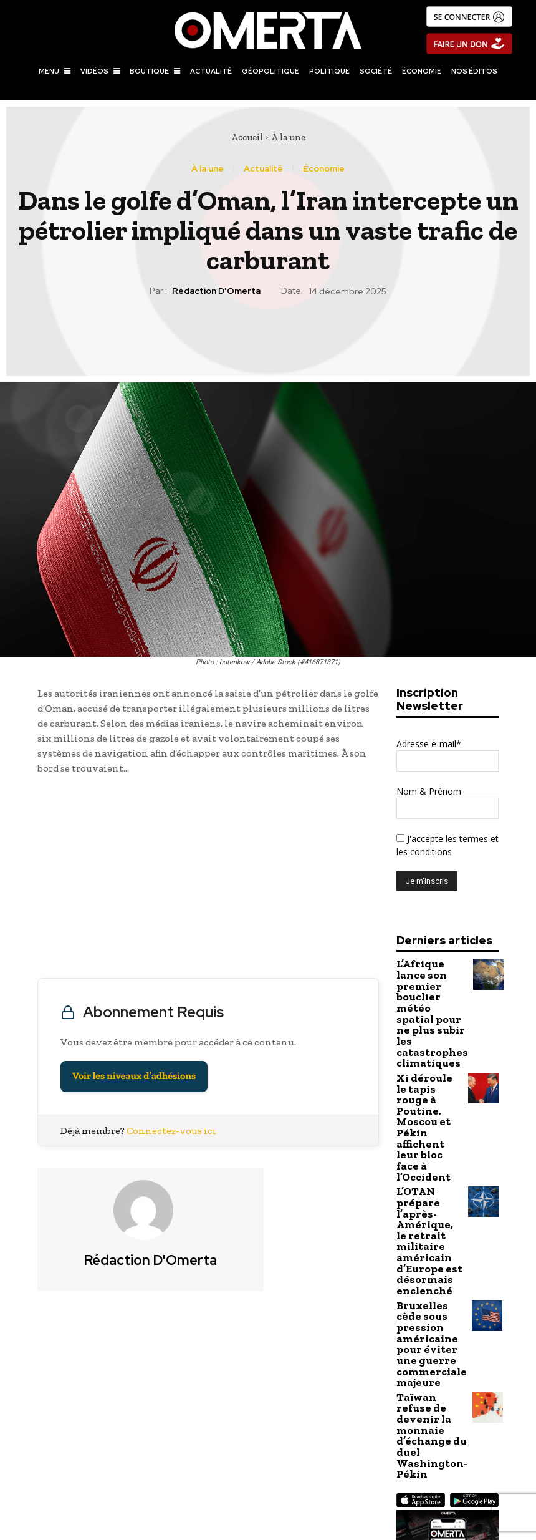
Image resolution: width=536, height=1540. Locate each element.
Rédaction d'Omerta (216, 291)
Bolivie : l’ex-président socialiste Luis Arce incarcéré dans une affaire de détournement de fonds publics (133, 1467)
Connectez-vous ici (171, 1130)
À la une (288, 137)
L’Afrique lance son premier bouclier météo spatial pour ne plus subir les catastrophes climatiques (428, 989)
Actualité (263, 168)
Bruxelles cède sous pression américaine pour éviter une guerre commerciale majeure (428, 1192)
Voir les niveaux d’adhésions (134, 1076)
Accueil (247, 137)
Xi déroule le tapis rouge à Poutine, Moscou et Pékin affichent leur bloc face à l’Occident (428, 1051)
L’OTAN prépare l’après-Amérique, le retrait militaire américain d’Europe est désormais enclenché (429, 1122)
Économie (324, 168)
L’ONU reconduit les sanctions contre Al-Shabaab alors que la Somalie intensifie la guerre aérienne (403, 1467)
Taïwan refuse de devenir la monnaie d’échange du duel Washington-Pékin (425, 1255)
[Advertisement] (208, 879)
